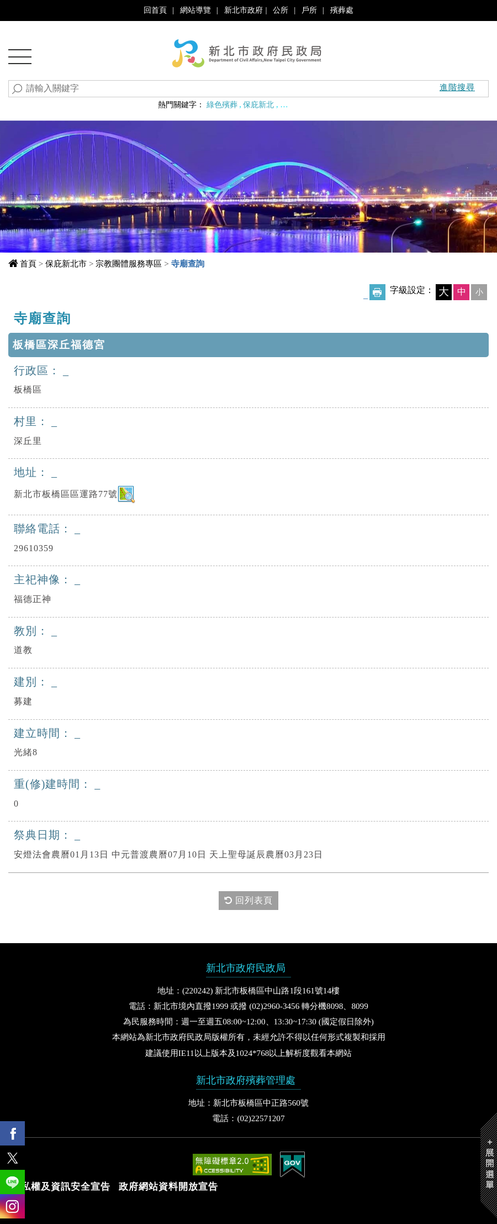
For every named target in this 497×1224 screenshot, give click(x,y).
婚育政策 (332, 104)
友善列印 (377, 292)
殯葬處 (341, 10)
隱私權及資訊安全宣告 (60, 1186)
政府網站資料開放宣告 (168, 1186)
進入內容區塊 (28, 10)
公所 (280, 10)
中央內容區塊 (43, 315)
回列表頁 (248, 900)
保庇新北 (258, 104)
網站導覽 (195, 10)
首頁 (28, 263)
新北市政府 (243, 10)
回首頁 (155, 10)
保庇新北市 (66, 263)
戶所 (309, 10)
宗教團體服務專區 (129, 263)
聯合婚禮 (295, 104)
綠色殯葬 (222, 104)
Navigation (19, 60)
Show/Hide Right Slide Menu (488, 1165)
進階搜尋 (457, 87)
